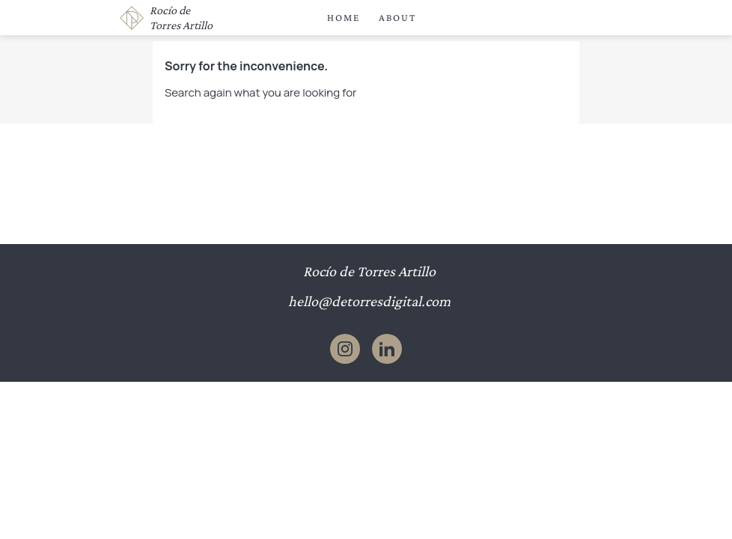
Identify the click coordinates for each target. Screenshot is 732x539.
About (397, 17)
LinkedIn (387, 349)
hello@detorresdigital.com (369, 301)
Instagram (345, 349)
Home (343, 17)
